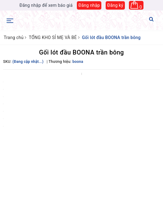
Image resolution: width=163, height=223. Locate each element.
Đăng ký (115, 5)
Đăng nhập (89, 5)
